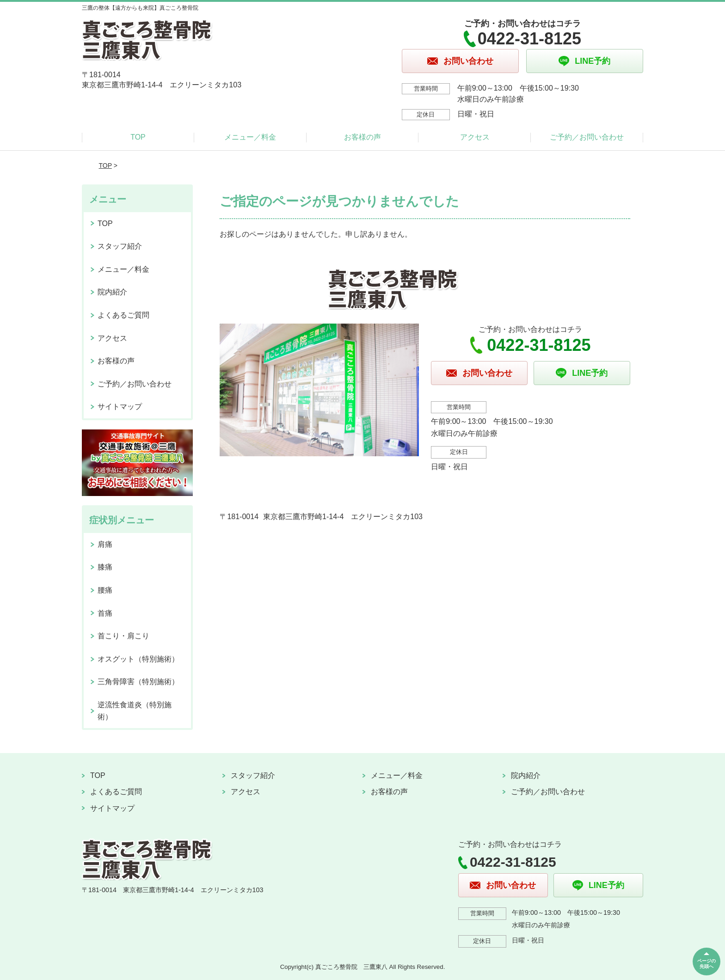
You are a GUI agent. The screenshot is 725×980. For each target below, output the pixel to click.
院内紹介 (112, 292)
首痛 (105, 613)
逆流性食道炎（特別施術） (135, 711)
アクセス (475, 137)
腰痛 (105, 590)
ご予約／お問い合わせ (587, 137)
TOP (138, 137)
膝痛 (105, 567)
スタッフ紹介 (120, 246)
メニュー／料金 (250, 137)
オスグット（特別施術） (138, 659)
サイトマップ (120, 406)
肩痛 (105, 544)
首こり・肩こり (123, 636)
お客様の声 (362, 137)
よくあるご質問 (123, 315)
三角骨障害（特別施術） (138, 682)
